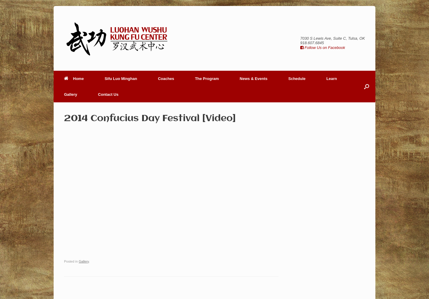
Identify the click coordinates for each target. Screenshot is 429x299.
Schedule (297, 78)
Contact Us (108, 94)
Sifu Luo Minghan (121, 78)
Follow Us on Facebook (322, 47)
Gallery (70, 94)
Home (74, 78)
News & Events (254, 78)
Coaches (166, 78)
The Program (207, 78)
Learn (332, 78)
